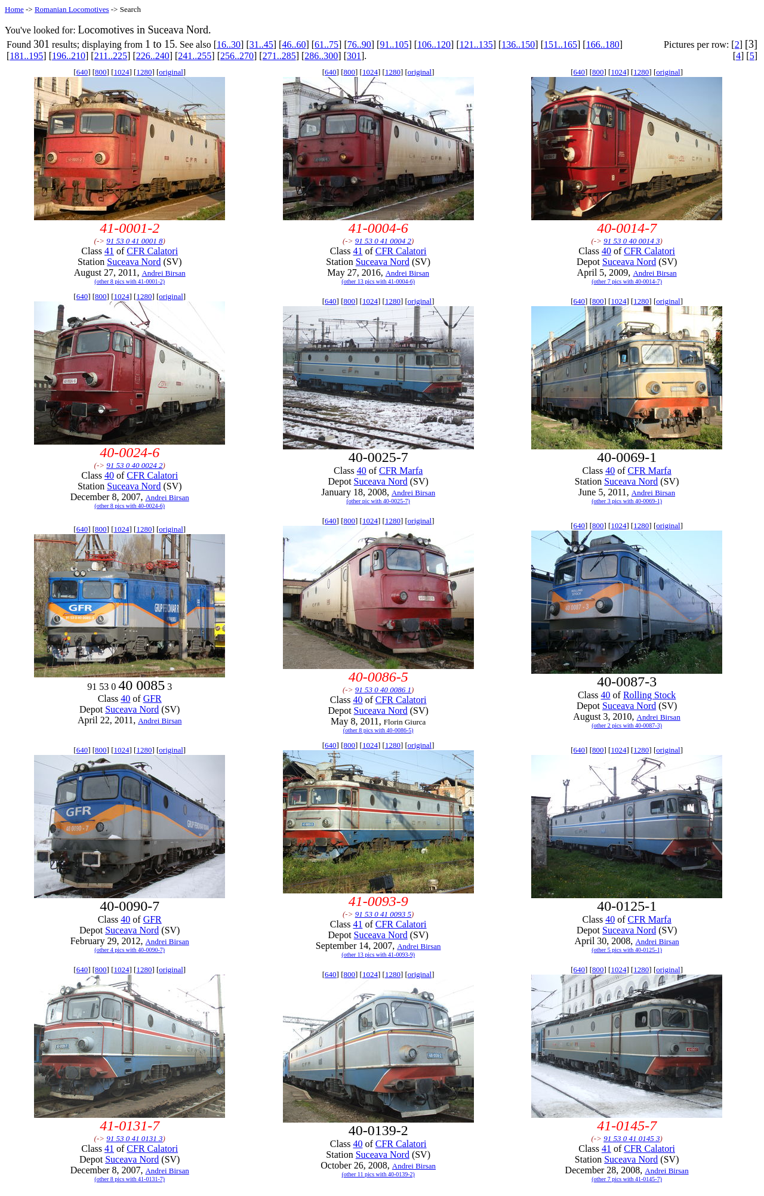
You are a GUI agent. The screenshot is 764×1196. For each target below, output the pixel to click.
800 (101, 71)
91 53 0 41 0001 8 (134, 240)
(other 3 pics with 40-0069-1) (627, 501)
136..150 (518, 44)
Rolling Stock (649, 695)
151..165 (560, 44)
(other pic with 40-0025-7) (377, 501)
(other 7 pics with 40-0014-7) (627, 281)
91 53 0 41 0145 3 (631, 1138)
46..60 (294, 44)
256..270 (237, 56)
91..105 (394, 44)
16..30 (229, 44)
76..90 (359, 44)
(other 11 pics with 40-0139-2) (377, 1174)
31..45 (261, 44)
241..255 (194, 56)
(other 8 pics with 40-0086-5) (378, 730)
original (171, 71)
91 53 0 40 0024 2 (134, 465)
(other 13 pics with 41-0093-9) (378, 954)
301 (354, 56)
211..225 (110, 56)
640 (82, 71)
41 (109, 251)
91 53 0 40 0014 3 (631, 240)
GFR (152, 698)
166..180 (603, 44)
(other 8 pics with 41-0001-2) (129, 281)
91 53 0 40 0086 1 (383, 689)
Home (14, 9)
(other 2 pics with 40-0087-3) (627, 725)
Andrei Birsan (163, 273)
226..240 (153, 56)
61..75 (326, 44)
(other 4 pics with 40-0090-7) (129, 950)
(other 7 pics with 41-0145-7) (627, 1179)
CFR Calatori (152, 251)
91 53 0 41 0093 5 (383, 914)
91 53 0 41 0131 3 (134, 1138)
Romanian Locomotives (72, 9)
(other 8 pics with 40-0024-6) (129, 506)
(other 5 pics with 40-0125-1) (627, 950)
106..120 (434, 44)
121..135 (476, 44)
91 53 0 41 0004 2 (383, 240)
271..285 (279, 56)
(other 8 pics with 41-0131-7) (129, 1179)
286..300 (321, 56)
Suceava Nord (134, 262)
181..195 (26, 56)
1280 (144, 71)
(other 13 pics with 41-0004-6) (378, 281)
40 (606, 251)
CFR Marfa (401, 471)
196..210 (68, 56)
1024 (122, 71)
